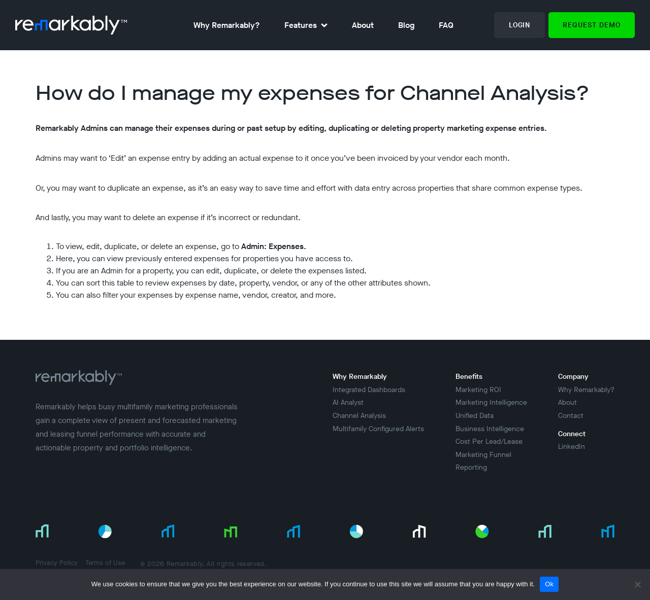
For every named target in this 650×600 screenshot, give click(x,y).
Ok (549, 584)
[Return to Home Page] (79, 384)
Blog (406, 25)
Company (573, 376)
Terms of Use (105, 562)
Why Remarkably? (226, 25)
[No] (637, 584)
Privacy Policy (57, 562)
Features (300, 25)
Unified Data (475, 415)
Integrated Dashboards (369, 390)
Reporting (471, 467)
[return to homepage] (71, 25)
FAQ (446, 25)
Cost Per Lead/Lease (489, 441)
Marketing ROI (478, 390)
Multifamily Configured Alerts (378, 429)
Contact (570, 415)
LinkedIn (571, 446)
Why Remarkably (360, 376)
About (363, 25)
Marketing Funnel (483, 455)
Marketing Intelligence (491, 402)
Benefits (469, 376)
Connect (572, 434)
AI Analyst (348, 402)
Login (520, 25)
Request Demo (592, 25)
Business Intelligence (490, 429)
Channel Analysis (359, 415)
